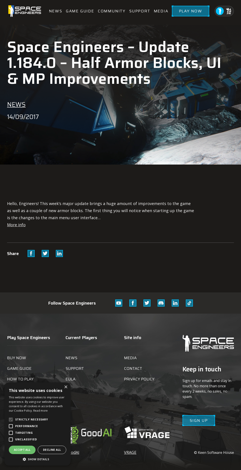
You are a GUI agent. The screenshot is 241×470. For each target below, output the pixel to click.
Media (161, 11)
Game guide (80, 11)
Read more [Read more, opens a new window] (40, 410)
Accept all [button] (22, 450)
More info (16, 224)
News (55, 11)
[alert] (37, 424)
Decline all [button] (52, 450)
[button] (37, 459)
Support (139, 11)
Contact (133, 368)
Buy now (16, 358)
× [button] (65, 387)
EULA (70, 379)
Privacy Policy (139, 379)
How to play (20, 379)
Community (112, 11)
